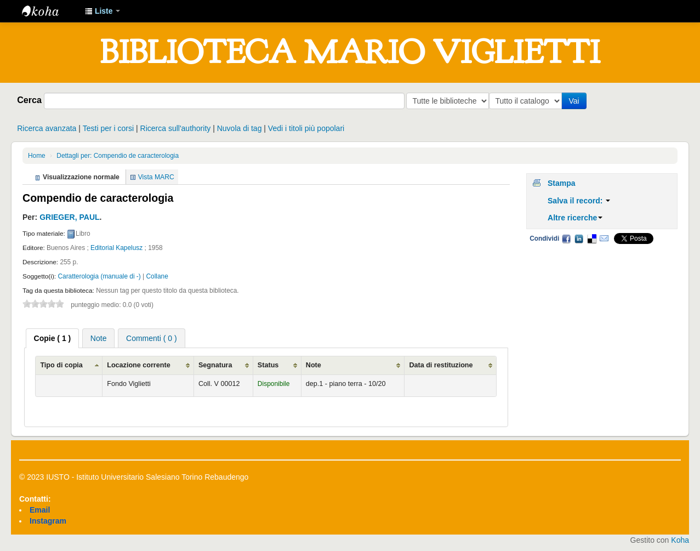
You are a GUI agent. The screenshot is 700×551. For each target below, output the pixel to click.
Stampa (562, 183)
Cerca (29, 100)
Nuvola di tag (239, 128)
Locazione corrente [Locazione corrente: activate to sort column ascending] (138, 365)
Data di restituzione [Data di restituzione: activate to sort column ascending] (441, 365)
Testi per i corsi (108, 128)
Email (604, 238)
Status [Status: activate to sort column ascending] (268, 365)
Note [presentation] (98, 338)
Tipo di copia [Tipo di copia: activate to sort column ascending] (61, 365)
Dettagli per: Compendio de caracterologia (117, 156)
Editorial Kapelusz (116, 248)
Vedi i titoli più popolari (306, 128)
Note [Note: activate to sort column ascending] (313, 365)
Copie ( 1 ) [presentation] (52, 338)
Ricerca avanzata (46, 128)
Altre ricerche (575, 217)
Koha (680, 540)
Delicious (591, 238)
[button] (102, 11)
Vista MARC (156, 177)
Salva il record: (579, 200)
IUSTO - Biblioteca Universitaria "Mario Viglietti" (49, 11)
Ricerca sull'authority (175, 128)
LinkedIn (578, 238)
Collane (157, 276)
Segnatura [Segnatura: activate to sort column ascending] (215, 365)
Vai (576, 100)
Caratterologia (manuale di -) (99, 276)
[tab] (52, 338)
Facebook (566, 238)
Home (36, 156)
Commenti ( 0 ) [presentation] (151, 338)
